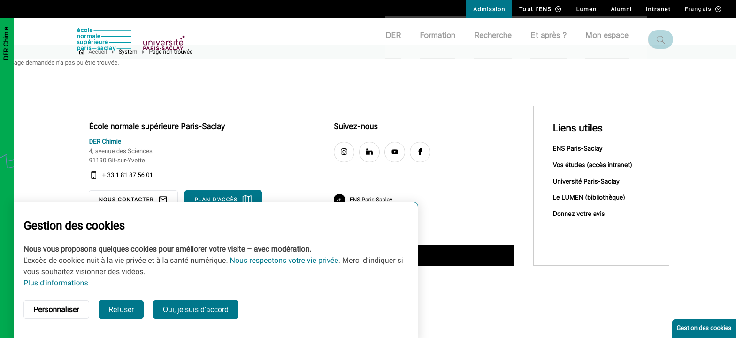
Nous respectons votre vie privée (284, 260)
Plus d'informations (55, 282)
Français (703, 9)
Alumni (621, 9)
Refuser (121, 309)
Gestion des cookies (703, 328)
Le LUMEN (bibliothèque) (595, 216)
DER (398, 39)
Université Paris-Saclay (592, 199)
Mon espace (612, 39)
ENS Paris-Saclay (583, 165)
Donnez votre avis (585, 233)
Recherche (498, 39)
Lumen (586, 9)
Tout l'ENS (540, 9)
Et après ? (554, 39)
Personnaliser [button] (56, 309)
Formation (443, 39)
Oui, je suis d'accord (196, 309)
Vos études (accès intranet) (598, 182)
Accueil (103, 67)
